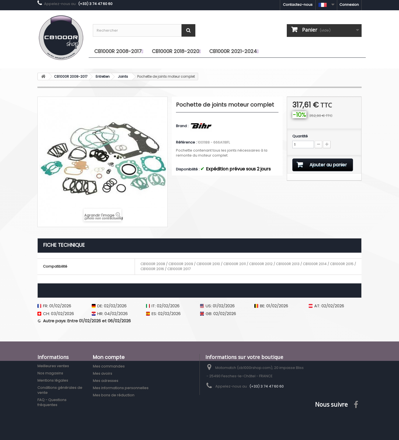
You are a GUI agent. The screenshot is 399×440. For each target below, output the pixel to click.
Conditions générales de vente (59, 390)
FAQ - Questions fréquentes (51, 402)
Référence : (186, 142)
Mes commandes (109, 366)
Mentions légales (52, 380)
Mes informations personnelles (121, 388)
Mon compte (108, 357)
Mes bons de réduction (113, 395)
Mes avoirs (102, 373)
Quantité (300, 136)
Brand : (182, 126)
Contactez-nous (298, 4)
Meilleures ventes (53, 366)
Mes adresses (105, 380)
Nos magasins (50, 373)
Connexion (349, 4)
